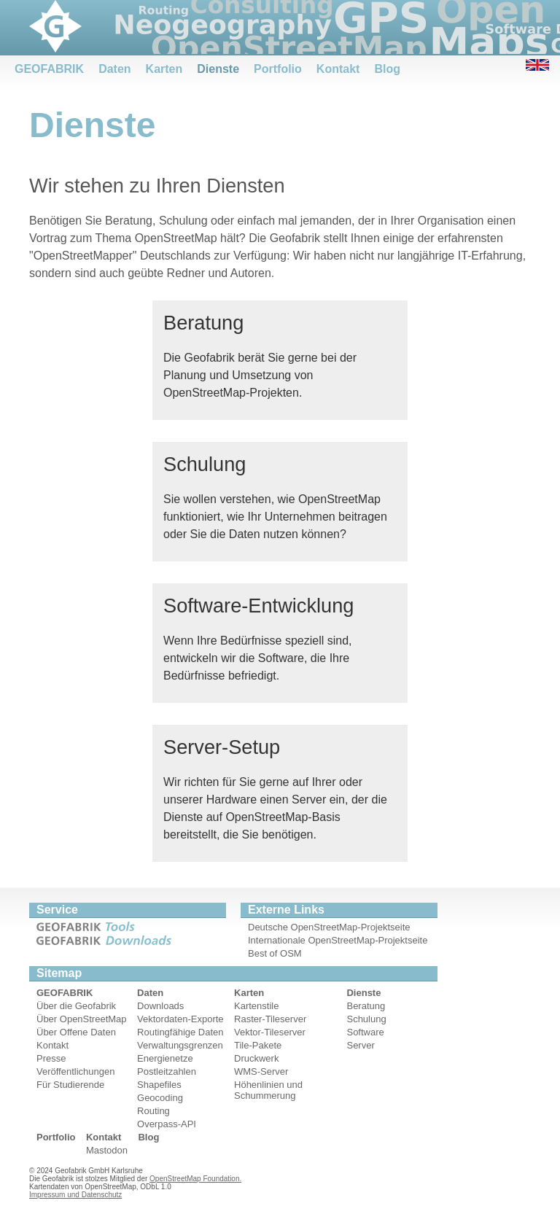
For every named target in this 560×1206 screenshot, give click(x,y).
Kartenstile (256, 1005)
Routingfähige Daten (180, 1032)
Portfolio (278, 69)
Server (360, 1045)
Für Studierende (70, 1084)
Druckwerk (256, 1058)
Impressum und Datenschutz (75, 1195)
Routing (153, 1110)
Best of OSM (275, 953)
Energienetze (165, 1058)
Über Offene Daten (76, 1032)
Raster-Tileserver (270, 1019)
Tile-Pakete (257, 1045)
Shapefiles (159, 1084)
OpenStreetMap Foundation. (195, 1179)
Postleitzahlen (166, 1071)
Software (365, 1032)
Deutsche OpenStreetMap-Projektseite (329, 927)
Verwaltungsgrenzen (180, 1045)
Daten (114, 69)
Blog (387, 69)
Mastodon (107, 1150)
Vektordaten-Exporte (180, 1019)
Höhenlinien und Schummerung (268, 1090)
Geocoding (160, 1097)
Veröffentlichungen (75, 1071)
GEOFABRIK (49, 69)
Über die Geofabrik (76, 1005)
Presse (51, 1058)
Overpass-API (166, 1124)
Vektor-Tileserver (270, 1032)
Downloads (160, 1005)
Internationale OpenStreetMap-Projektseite (337, 940)
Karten (164, 69)
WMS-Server (261, 1071)
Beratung (365, 1005)
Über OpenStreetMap (81, 1019)
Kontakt (338, 69)
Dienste (218, 69)
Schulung (366, 1019)
